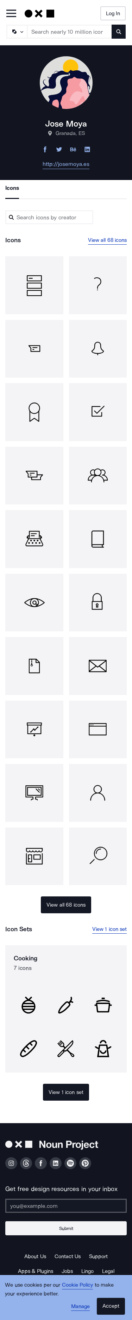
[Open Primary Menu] (11, 13)
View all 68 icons (107, 240)
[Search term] (70, 32)
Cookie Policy (77, 1285)
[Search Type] (16, 32)
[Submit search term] (119, 32)
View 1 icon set (109, 929)
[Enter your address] (66, 1206)
